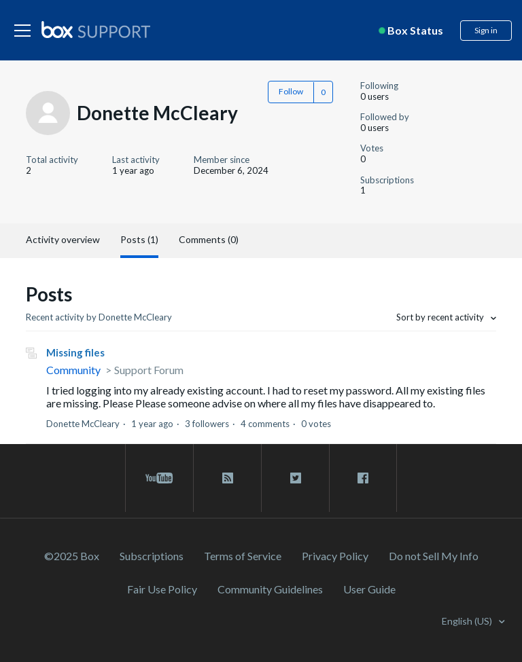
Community (73, 369)
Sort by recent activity (441, 317)
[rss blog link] (227, 478)
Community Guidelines (270, 589)
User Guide (369, 589)
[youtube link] (159, 478)
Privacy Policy (335, 555)
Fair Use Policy (162, 589)
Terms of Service (242, 555)
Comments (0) (209, 239)
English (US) (468, 621)
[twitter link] (295, 478)
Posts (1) (139, 239)
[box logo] (95, 29)
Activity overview (63, 239)
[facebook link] (363, 478)
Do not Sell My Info (433, 555)
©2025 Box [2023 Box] (71, 555)
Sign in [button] (486, 30)
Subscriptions (152, 555)
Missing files (75, 352)
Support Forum (149, 369)
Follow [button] (291, 91)
